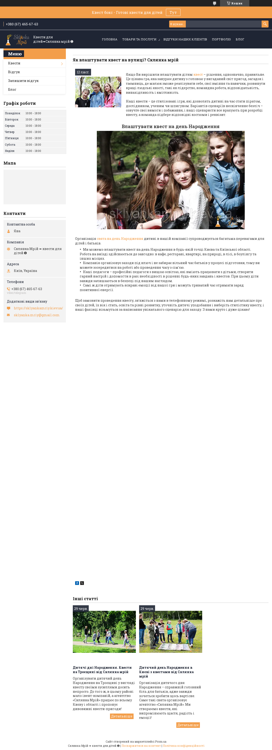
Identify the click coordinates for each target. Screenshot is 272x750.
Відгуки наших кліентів (185, 39)
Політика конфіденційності (183, 745)
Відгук (14, 72)
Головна (109, 39)
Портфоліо (221, 39)
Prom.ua (160, 741)
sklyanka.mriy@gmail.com (37, 315)
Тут (173, 12)
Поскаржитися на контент (141, 745)
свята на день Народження (119, 238)
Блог (240, 39)
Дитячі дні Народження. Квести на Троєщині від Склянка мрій (102, 669)
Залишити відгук (23, 80)
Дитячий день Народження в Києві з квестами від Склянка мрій (166, 671)
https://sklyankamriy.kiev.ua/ (38, 308)
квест (198, 74)
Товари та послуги (139, 39)
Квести (14, 63)
